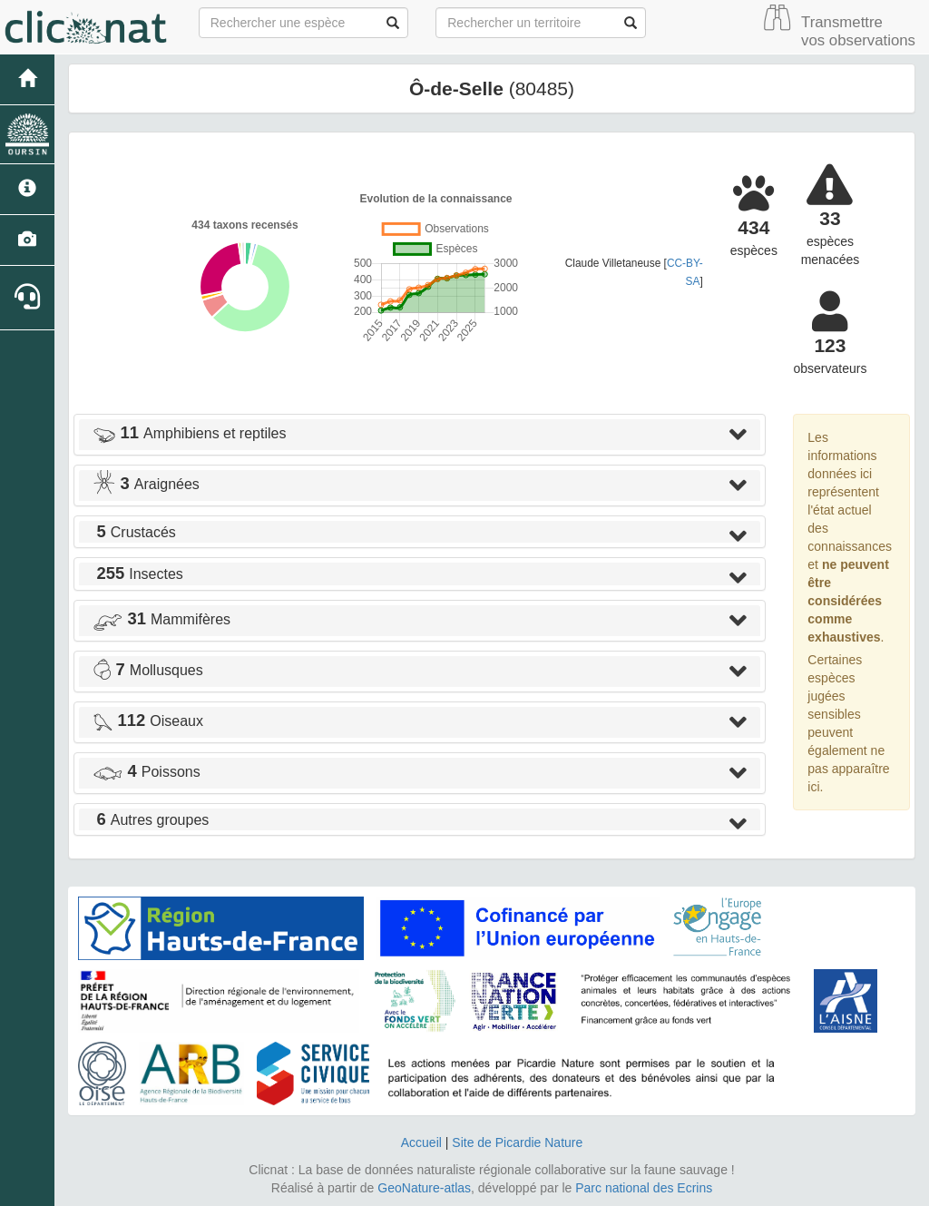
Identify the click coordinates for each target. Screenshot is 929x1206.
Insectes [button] (138, 574)
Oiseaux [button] (148, 721)
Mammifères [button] (161, 619)
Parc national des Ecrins (643, 1188)
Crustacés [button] (134, 532)
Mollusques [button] (148, 670)
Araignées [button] (146, 484)
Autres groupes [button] (151, 820)
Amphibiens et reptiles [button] (189, 433)
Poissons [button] (146, 771)
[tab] (419, 434)
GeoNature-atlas (424, 1188)
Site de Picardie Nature (517, 1142)
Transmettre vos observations (858, 31)
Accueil (421, 1142)
